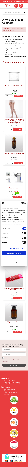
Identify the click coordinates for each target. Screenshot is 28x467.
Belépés (16, 5)
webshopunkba (16, 50)
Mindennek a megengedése (14, 253)
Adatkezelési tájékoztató (9, 389)
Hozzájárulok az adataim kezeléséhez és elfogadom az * (13, 359)
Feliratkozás (14, 365)
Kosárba (18, 95)
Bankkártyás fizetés (8, 394)
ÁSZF (5, 391)
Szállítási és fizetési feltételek (10, 392)
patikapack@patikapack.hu (22, 1)
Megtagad (14, 263)
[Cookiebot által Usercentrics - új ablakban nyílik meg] (20, 203)
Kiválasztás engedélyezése (14, 258)
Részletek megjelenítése (16, 248)
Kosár (21, 5)
